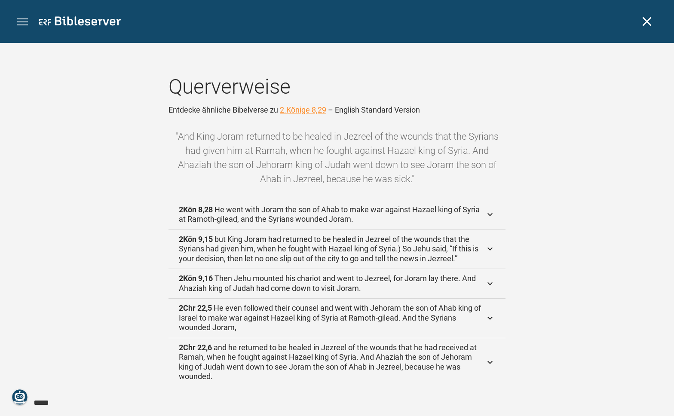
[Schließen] (647, 21)
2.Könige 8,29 (303, 109)
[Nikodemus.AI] (20, 397)
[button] (22, 22)
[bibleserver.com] (80, 22)
